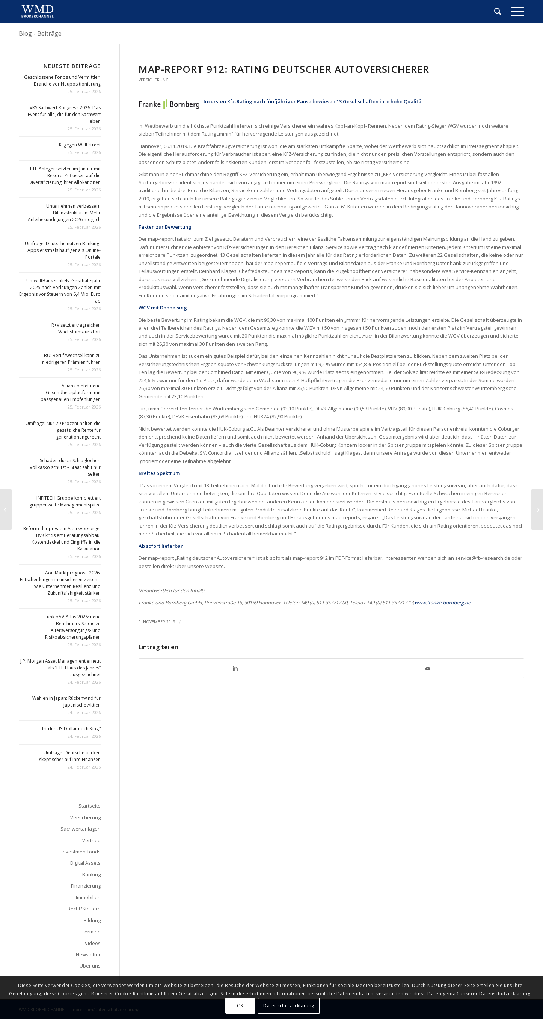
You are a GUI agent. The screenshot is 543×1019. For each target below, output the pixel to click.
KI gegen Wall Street (80, 145)
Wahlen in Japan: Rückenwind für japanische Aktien (66, 701)
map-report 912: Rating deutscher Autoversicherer (284, 69)
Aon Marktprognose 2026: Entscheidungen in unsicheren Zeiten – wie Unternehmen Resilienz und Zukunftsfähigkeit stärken (60, 583)
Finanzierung (86, 885)
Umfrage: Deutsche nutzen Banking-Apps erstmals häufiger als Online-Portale (63, 250)
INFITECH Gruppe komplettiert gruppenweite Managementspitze (65, 501)
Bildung (92, 920)
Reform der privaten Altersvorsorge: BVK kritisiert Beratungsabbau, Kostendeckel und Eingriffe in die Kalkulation (62, 538)
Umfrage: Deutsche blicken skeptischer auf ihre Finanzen (70, 756)
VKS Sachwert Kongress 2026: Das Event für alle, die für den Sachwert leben (64, 114)
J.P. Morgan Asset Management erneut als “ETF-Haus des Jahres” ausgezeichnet (60, 668)
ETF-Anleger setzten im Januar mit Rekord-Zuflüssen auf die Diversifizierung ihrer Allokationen (65, 175)
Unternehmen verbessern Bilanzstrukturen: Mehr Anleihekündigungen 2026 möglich (64, 213)
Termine (91, 931)
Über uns (90, 965)
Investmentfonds (81, 851)
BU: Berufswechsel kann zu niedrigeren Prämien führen (71, 358)
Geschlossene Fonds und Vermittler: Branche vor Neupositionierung (62, 80)
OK (240, 1005)
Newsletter (88, 954)
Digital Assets (85, 862)
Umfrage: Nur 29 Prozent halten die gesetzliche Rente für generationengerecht (63, 430)
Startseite (89, 805)
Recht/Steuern (84, 908)
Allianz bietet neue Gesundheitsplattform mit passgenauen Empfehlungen (71, 392)
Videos (93, 943)
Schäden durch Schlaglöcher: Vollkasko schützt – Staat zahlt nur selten (65, 467)
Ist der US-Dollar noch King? (71, 728)
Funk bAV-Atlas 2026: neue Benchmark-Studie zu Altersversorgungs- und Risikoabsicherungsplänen (73, 627)
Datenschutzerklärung (288, 1005)
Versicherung (154, 80)
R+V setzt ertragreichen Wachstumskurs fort (76, 328)
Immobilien (88, 897)
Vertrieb (91, 840)
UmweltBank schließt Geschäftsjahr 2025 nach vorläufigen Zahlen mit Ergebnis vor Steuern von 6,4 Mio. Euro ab (60, 290)
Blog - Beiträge (40, 33)
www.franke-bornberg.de (443, 602)
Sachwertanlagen (80, 828)
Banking (91, 874)
